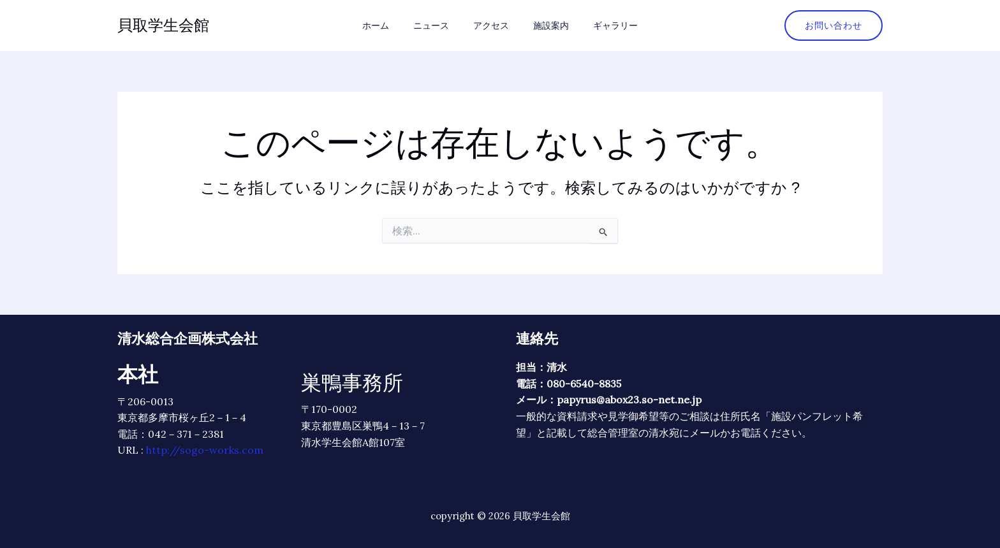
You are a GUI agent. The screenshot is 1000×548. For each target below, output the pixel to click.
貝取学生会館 (163, 25)
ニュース (437, 25)
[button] (833, 25)
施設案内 (544, 25)
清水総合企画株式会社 (187, 338)
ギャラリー (602, 25)
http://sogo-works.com (204, 449)
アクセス (491, 25)
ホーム (388, 25)
